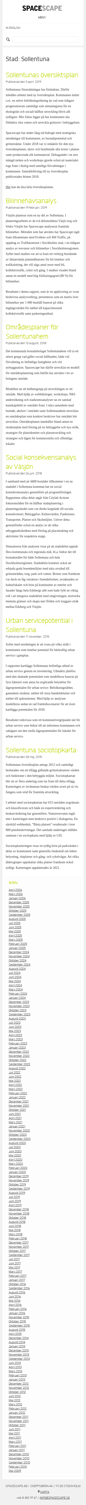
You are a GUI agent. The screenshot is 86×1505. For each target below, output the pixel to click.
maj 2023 (15, 1031)
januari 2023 (17, 1048)
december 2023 (19, 1002)
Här (8, 187)
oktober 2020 (18, 1135)
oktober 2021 (17, 1110)
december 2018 (19, 1209)
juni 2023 (15, 1027)
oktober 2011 (17, 1425)
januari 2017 (17, 1280)
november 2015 (19, 1317)
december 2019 (19, 1176)
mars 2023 (16, 1039)
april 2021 (15, 1118)
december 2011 (18, 1417)
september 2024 (19, 965)
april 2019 (15, 1205)
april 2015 (15, 1334)
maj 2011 (14, 1433)
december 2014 (19, 1338)
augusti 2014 (17, 1342)
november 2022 (19, 1056)
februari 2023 (18, 1043)
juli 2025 (14, 923)
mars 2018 (15, 1234)
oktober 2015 (17, 1321)
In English (13, 28)
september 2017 (19, 1255)
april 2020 (15, 1160)
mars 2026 (16, 894)
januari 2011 (17, 1450)
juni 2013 (15, 1363)
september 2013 (19, 1359)
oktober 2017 (17, 1251)
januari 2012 (17, 1413)
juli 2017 (14, 1259)
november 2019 (19, 1180)
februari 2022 (18, 1093)
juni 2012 (15, 1396)
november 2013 (19, 1355)
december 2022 (19, 1052)
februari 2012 (18, 1409)
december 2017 (18, 1243)
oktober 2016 (17, 1284)
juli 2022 (14, 1072)
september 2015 (19, 1326)
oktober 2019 (17, 1185)
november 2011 (19, 1421)
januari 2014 (17, 1346)
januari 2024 (17, 998)
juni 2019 (15, 1201)
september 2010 (19, 1463)
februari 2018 (18, 1238)
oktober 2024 (17, 960)
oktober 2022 (17, 1060)
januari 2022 (17, 1097)
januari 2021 (17, 1126)
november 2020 (19, 1131)
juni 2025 (15, 927)
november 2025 (19, 907)
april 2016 (15, 1305)
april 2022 (15, 1085)
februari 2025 (18, 944)
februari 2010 (18, 1467)
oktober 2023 (17, 1010)
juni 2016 (15, 1297)
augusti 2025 (17, 919)
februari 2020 (18, 1168)
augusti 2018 (17, 1222)
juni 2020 (15, 1151)
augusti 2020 (17, 1143)
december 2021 (19, 1102)
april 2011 (15, 1438)
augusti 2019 (17, 1193)
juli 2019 (14, 1197)
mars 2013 (15, 1371)
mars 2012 (15, 1404)
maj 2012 (14, 1400)
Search (8, 39)
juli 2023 (14, 1023)
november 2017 (19, 1247)
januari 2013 (17, 1380)
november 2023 (19, 1006)
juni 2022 (15, 1077)
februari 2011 (17, 1446)
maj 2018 (15, 1230)
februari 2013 (18, 1375)
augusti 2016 (17, 1292)
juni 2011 (14, 1429)
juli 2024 (14, 973)
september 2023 (19, 1014)
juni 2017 (15, 1263)
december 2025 (19, 902)
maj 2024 (15, 981)
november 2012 (19, 1388)
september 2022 (19, 1064)
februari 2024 (18, 994)
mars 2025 (16, 940)
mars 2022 (16, 1089)
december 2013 (19, 1350)
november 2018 (19, 1214)
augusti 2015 (17, 1330)
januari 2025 (17, 948)
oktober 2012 (17, 1392)
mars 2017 (15, 1272)
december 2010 (19, 1454)
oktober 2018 (17, 1218)
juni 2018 (15, 1226)
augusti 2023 (17, 1019)
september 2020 (20, 1139)
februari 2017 (17, 1276)
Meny (42, 18)
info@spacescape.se (55, 1498)
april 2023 (15, 1035)
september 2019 (19, 1189)
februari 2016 (18, 1309)
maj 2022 (15, 1081)
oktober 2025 (17, 911)
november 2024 (19, 956)
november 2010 (19, 1458)
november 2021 (19, 1106)
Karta (44, 1492)
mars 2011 (15, 1442)
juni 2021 (15, 1114)
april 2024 (15, 985)
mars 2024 (16, 990)
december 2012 (19, 1384)
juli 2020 (15, 1147)
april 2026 (15, 890)
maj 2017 (14, 1268)
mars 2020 (16, 1164)
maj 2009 (15, 1471)
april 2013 (15, 1367)
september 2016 (19, 1288)
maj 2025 (15, 931)
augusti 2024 (17, 969)
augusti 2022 (17, 1068)
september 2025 (19, 915)
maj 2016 (14, 1301)
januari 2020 (17, 1172)
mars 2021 (15, 1122)
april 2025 (15, 936)
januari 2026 (17, 898)
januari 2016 (17, 1313)
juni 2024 (15, 977)
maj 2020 (15, 1155)
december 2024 (19, 952)
